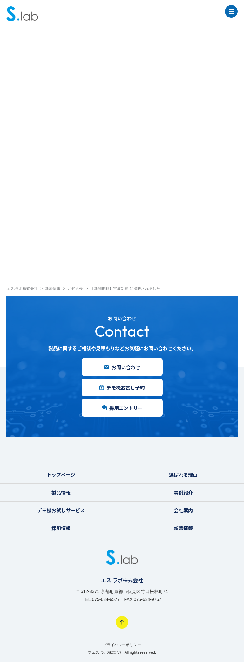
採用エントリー (122, 408)
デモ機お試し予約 (122, 387)
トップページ (61, 474)
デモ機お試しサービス (61, 510)
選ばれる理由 (183, 474)
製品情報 (61, 492)
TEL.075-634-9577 (101, 599)
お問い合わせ (122, 367)
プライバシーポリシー (122, 645)
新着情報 (183, 528)
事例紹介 (183, 492)
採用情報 (61, 528)
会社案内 (183, 510)
